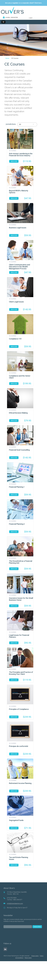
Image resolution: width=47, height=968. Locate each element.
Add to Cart (14, 161)
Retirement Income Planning (20, 783)
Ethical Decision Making (18, 413)
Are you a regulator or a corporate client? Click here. (23, 3)
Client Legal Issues (16, 302)
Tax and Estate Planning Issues (18, 858)
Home (7, 58)
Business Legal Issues (17, 228)
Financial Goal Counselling (19, 450)
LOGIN (7, 17)
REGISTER (14, 17)
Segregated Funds (16, 820)
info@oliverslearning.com (15, 903)
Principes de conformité (18, 746)
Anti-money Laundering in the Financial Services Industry (20, 155)
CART (31, 18)
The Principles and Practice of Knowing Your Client (21, 673)
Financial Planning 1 (17, 487)
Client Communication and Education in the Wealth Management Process (19, 267)
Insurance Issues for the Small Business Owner (21, 599)
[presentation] (18, 934)
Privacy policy (35, 955)
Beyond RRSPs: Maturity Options (18, 192)
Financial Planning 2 (17, 524)
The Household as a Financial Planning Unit (20, 562)
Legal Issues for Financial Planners (19, 636)
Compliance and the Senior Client (19, 377)
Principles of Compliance (19, 709)
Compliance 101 (15, 339)
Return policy (28, 957)
